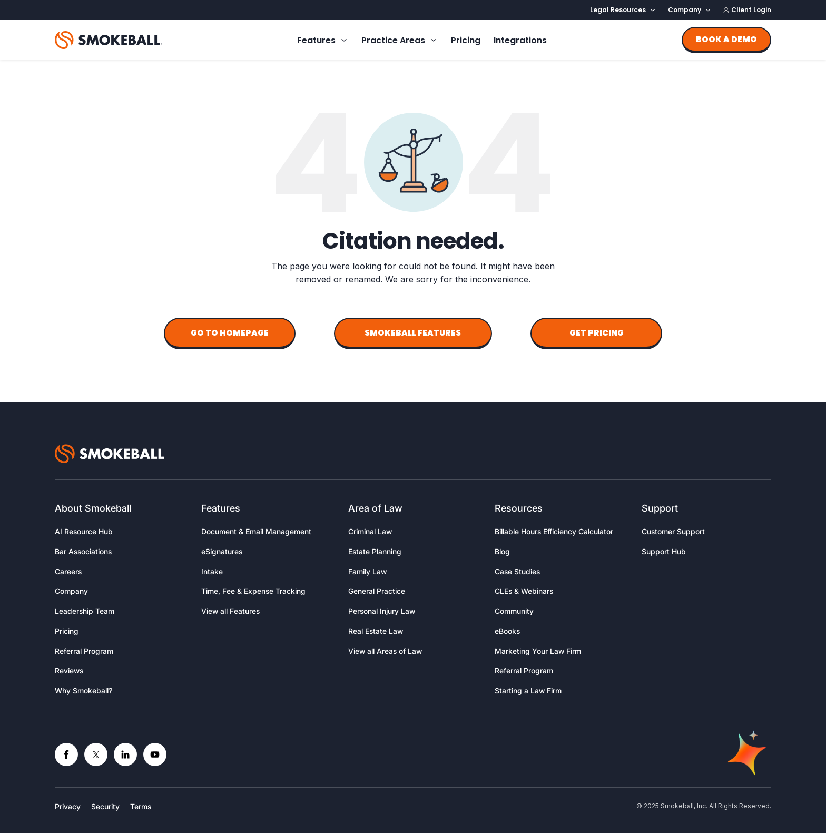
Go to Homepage (230, 332)
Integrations (520, 40)
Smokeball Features (413, 332)
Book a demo (726, 39)
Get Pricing (596, 332)
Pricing (465, 40)
